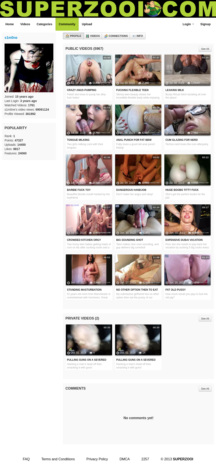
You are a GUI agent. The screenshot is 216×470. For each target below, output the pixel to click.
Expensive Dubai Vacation (184, 239)
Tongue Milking (78, 139)
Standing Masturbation (84, 289)
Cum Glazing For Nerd (181, 139)
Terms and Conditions (58, 459)
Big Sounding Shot (129, 239)
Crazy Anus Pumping (81, 90)
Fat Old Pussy (175, 289)
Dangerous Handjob (131, 189)
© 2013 (177, 459)
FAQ (26, 459)
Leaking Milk (174, 90)
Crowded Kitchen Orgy (84, 239)
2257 (145, 459)
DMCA (125, 459)
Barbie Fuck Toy (79, 189)
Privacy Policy (97, 459)
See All (205, 48)
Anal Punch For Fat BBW (133, 139)
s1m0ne (11, 37)
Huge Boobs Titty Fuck (182, 189)
